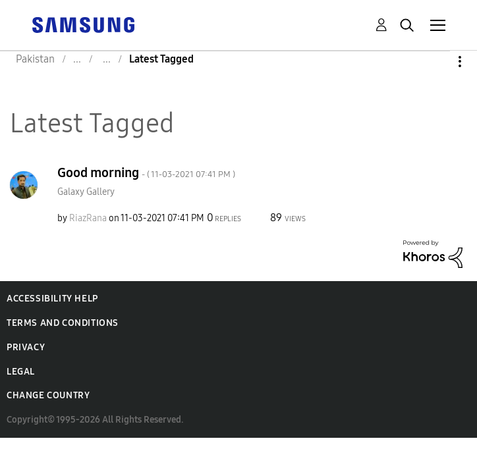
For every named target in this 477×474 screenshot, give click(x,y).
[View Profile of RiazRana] (88, 218)
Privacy (26, 347)
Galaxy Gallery (86, 192)
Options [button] (437, 61)
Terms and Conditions (63, 323)
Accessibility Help (52, 298)
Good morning (146, 172)
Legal (21, 371)
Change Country (48, 395)
